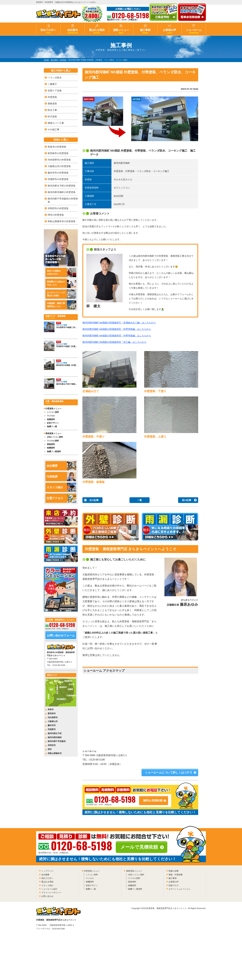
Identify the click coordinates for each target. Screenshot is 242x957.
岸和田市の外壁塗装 (58, 208)
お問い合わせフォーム (61, 635)
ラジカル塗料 (53, 441)
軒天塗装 (52, 116)
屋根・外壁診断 (176, 874)
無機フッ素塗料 (54, 451)
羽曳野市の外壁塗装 (58, 179)
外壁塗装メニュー (92, 871)
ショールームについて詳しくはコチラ (168, 772)
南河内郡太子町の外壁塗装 (61, 185)
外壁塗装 (52, 97)
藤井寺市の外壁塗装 (58, 172)
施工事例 (145, 31)
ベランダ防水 (55, 77)
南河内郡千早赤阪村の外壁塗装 (63, 200)
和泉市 (51, 709)
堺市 (50, 749)
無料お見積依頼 (153, 800)
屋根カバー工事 (56, 123)
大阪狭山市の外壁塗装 (59, 166)
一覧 (139, 500)
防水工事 (52, 110)
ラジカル (51, 416)
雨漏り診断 (174, 871)
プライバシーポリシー (51, 892)
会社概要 (61, 465)
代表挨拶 (61, 476)
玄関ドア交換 (55, 90)
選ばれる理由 (97, 31)
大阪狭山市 (53, 721)
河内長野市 (53, 717)
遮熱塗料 (51, 444)
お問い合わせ (47, 896)
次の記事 (94, 500)
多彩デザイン (53, 423)
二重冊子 (52, 84)
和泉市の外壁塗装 (57, 146)
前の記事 (186, 500)
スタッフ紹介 (61, 487)
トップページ (47, 871)
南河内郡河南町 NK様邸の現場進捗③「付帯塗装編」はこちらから (116, 335)
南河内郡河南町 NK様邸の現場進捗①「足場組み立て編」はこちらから (119, 322)
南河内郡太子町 (55, 733)
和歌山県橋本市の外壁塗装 (61, 221)
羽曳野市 (52, 729)
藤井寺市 (52, 725)
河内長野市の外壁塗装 (59, 159)
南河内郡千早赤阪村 (57, 741)
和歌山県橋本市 (55, 753)
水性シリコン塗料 (55, 437)
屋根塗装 (52, 103)
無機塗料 (51, 419)
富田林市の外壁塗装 (58, 153)
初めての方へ (48, 31)
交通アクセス (61, 498)
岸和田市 (52, 745)
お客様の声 (169, 31)
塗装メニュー (121, 31)
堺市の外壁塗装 (56, 215)
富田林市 (52, 713)
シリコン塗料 (53, 412)
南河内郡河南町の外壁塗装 (61, 192)
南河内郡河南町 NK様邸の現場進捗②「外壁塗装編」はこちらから (116, 329)
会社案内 (72, 31)
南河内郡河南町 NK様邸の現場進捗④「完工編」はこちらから (114, 342)
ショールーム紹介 (49, 889)
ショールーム (194, 31)
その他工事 (53, 129)
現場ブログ (174, 885)
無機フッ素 (52, 426)
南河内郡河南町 (55, 737)
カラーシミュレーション (180, 889)
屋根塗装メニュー (134, 871)
